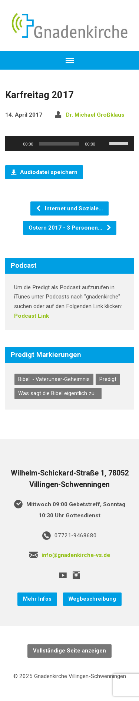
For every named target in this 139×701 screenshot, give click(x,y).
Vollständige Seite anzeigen (69, 651)
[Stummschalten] (103, 143)
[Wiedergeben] (15, 143)
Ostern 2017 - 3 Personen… (70, 227)
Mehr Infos (37, 599)
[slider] (59, 144)
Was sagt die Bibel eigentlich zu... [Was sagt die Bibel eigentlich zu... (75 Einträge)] (58, 393)
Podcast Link (31, 316)
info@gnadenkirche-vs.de (76, 555)
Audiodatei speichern (44, 172)
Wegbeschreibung (92, 599)
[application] (69, 143)
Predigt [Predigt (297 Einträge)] (107, 379)
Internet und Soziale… (69, 208)
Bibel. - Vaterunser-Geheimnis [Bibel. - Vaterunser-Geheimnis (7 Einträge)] (54, 379)
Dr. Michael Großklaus (95, 114)
